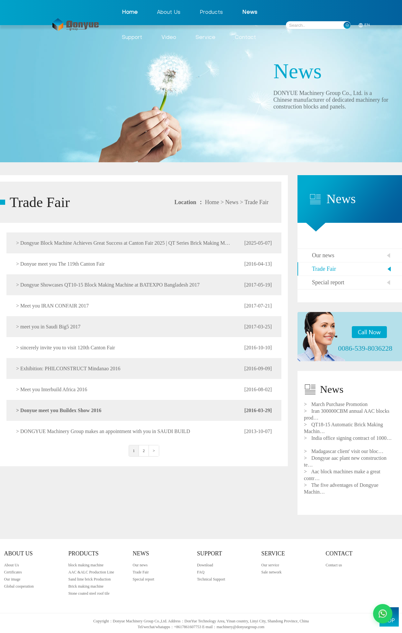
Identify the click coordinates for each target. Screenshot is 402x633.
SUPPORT (209, 553)
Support (132, 37)
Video (168, 37)
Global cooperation (19, 586)
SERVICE (273, 553)
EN (367, 25)
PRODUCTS (84, 553)
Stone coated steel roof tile (89, 593)
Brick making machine (86, 586)
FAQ (201, 572)
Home (130, 12)
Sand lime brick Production (90, 579)
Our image (12, 579)
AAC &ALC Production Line (91, 572)
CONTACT (339, 553)
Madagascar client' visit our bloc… (343, 451)
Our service (270, 565)
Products (211, 12)
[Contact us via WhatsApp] (382, 613)
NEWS (141, 553)
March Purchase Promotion (336, 404)
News (249, 12)
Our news (323, 255)
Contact (245, 37)
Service (205, 37)
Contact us (334, 565)
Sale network (271, 572)
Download (205, 565)
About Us (168, 12)
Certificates (13, 572)
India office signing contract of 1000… (348, 438)
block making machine (86, 565)
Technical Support (211, 579)
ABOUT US (18, 553)
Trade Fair (256, 202)
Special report (328, 282)
